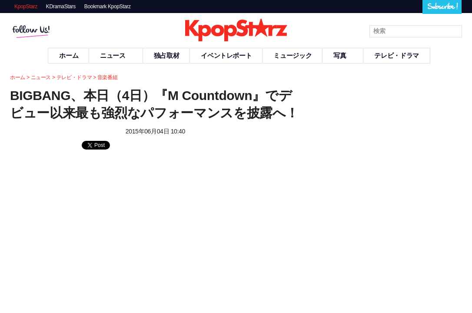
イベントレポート (226, 55)
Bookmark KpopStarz (107, 6)
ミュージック (292, 55)
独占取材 (166, 55)
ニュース (116, 55)
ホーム (68, 55)
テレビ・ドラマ (396, 55)
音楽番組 (107, 77)
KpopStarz (25, 6)
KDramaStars (61, 6)
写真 (342, 55)
